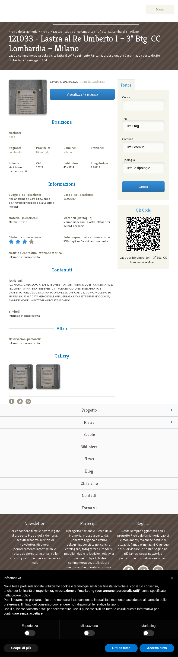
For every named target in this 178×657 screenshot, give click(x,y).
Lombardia (15, 152)
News (89, 458)
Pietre (89, 422)
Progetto (89, 410)
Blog (89, 471)
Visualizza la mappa (82, 94)
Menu (160, 9)
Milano (68, 152)
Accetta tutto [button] (157, 648)
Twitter (20, 401)
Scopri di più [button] (21, 648)
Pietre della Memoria (39, 11)
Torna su (89, 507)
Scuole (89, 434)
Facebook (11, 401)
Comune (128, 139)
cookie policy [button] (20, 595)
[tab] (126, 85)
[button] (172, 577)
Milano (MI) (42, 152)
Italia (12, 136)
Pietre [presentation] (126, 85)
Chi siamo (89, 483)
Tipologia (128, 160)
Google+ (28, 401)
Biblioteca (89, 446)
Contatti (89, 495)
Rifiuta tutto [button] (121, 648)
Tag (124, 118)
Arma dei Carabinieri (92, 81)
